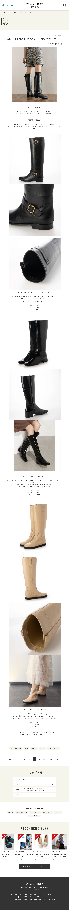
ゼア (5, 12)
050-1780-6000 (36, 890)
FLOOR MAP (50, 784)
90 (51, 759)
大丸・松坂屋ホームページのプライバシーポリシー (34, 896)
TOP (1, 12)
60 (39, 759)
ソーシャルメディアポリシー (49, 894)
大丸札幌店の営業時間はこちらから (33, 790)
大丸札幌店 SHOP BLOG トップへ (36, 866)
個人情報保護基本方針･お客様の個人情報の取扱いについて (29, 899)
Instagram (48, 735)
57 (25, 759)
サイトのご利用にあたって (31, 894)
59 (34, 759)
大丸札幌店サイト (16, 894)
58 (30, 759)
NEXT (59, 759)
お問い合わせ (53, 899)
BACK (9, 759)
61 (44, 759)
